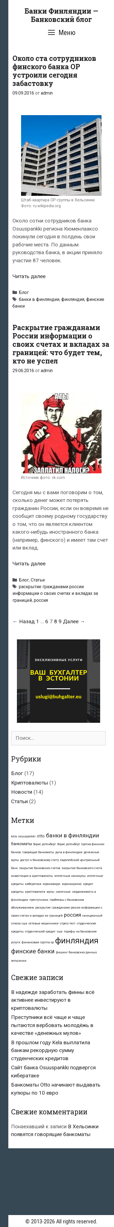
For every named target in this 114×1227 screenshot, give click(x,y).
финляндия (72, 299)
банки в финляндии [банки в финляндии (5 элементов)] (72, 835)
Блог (24, 292)
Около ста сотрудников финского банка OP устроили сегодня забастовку (54, 71)
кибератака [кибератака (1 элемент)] (33, 884)
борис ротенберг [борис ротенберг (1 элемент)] (44, 844)
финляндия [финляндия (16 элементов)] (76, 940)
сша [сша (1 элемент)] (59, 931)
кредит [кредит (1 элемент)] (88, 884)
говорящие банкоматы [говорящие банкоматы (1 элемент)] (38, 852)
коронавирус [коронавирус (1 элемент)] (51, 884)
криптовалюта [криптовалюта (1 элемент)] (35, 892)
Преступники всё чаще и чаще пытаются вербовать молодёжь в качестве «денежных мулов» (52, 1025)
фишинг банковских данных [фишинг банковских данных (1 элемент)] (76, 952)
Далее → (74, 621)
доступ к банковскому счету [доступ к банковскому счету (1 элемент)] (39, 860)
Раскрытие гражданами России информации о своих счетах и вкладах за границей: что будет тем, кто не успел (60, 344)
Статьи (38, 580)
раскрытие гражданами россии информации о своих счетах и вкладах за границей (55, 593)
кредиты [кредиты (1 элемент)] (17, 892)
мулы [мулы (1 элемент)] (50, 892)
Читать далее (28, 276)
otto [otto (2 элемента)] (41, 836)
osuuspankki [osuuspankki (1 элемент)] (27, 836)
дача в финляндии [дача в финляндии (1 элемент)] (68, 852)
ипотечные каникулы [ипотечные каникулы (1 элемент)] (70, 876)
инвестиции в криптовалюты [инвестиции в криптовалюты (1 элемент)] (32, 876)
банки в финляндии (39, 299)
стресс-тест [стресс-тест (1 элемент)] (67, 923)
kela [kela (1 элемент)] (14, 836)
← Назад (23, 621)
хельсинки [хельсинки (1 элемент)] (18, 961)
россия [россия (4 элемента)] (72, 915)
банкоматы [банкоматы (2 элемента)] (21, 844)
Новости (21, 792)
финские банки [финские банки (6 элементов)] (33, 951)
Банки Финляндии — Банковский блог (61, 15)
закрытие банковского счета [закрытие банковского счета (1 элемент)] (82, 868)
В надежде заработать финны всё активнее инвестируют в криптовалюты (52, 1000)
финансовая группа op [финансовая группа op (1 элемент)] (38, 942)
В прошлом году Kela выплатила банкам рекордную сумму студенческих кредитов (50, 1050)
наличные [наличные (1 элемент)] (63, 892)
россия (41, 600)
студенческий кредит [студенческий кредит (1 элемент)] (40, 931)
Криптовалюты (29, 783)
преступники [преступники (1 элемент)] (38, 900)
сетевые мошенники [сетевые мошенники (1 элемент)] (44, 923)
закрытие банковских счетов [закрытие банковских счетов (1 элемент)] (39, 868)
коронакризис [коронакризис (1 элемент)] (72, 884)
